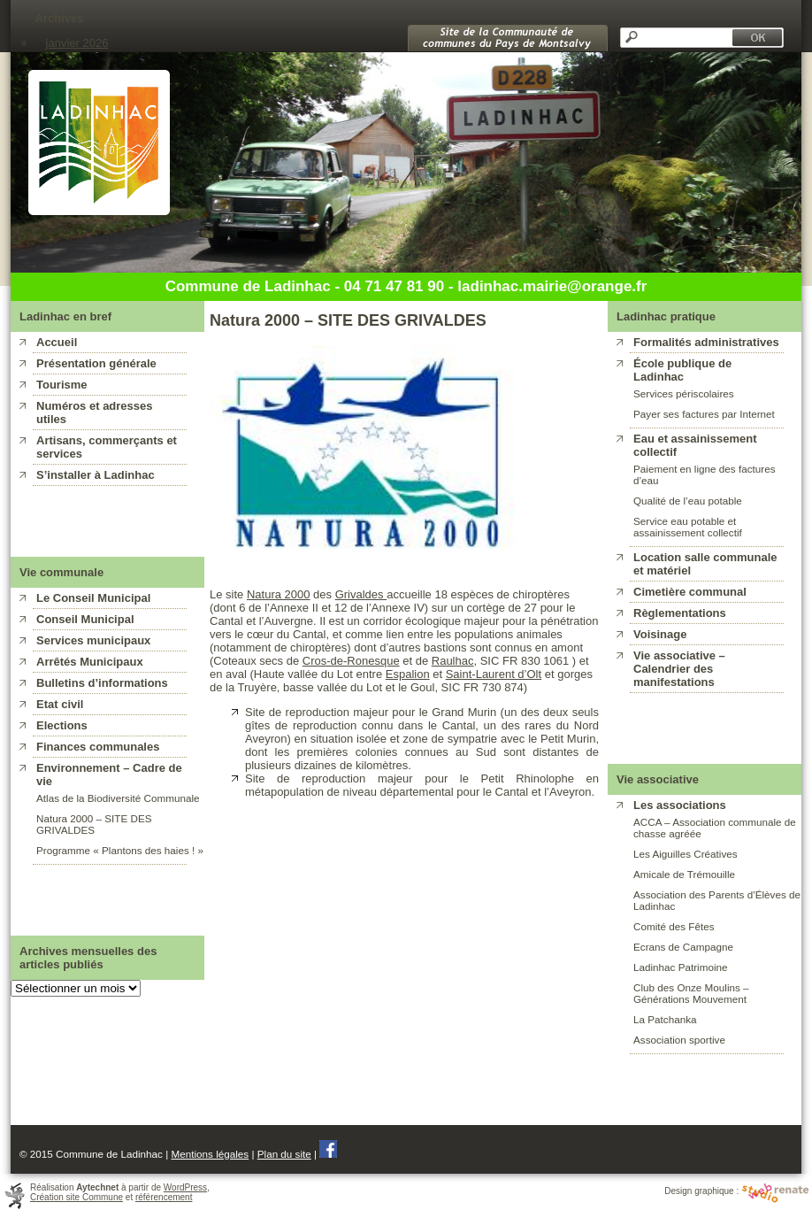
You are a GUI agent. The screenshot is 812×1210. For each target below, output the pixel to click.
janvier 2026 (77, 43)
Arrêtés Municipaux (89, 661)
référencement (163, 1197)
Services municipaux (93, 640)
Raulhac (453, 660)
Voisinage (659, 634)
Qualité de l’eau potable (687, 500)
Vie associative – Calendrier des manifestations (679, 669)
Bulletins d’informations (102, 683)
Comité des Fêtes (674, 926)
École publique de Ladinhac (682, 370)
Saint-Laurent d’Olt (493, 674)
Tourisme (62, 384)
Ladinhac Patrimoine (680, 967)
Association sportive (679, 1039)
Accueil (56, 342)
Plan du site (284, 1154)
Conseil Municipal (85, 619)
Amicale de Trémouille (684, 874)
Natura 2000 (278, 594)
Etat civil (59, 704)
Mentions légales (210, 1154)
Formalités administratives (706, 342)
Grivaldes (361, 594)
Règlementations (679, 613)
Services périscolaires (683, 393)
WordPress (185, 1187)
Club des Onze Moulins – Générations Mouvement (691, 993)
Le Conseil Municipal (93, 598)
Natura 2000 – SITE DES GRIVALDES (94, 824)
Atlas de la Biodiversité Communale (118, 798)
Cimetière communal (690, 591)
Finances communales (97, 746)
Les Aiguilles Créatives (685, 853)
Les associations (679, 805)
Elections (62, 725)
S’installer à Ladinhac (95, 475)
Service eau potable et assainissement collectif (687, 526)
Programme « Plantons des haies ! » (119, 850)
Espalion (408, 674)
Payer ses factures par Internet (704, 414)
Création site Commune (76, 1197)
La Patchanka (664, 1019)
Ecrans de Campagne (683, 946)
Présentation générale (96, 363)
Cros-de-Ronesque (351, 660)
